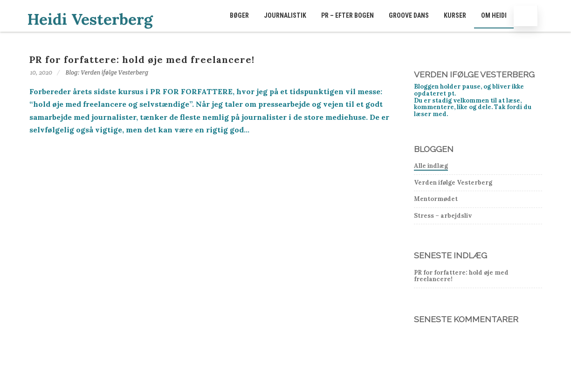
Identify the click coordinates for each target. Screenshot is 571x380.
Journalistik (285, 15)
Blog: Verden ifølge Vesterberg (107, 72)
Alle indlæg (431, 166)
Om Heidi (494, 15)
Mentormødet (436, 199)
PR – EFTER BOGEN (347, 15)
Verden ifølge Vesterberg (453, 183)
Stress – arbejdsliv (443, 216)
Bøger (239, 15)
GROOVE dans (409, 15)
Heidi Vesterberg (90, 19)
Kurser (455, 15)
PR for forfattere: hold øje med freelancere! (142, 59)
